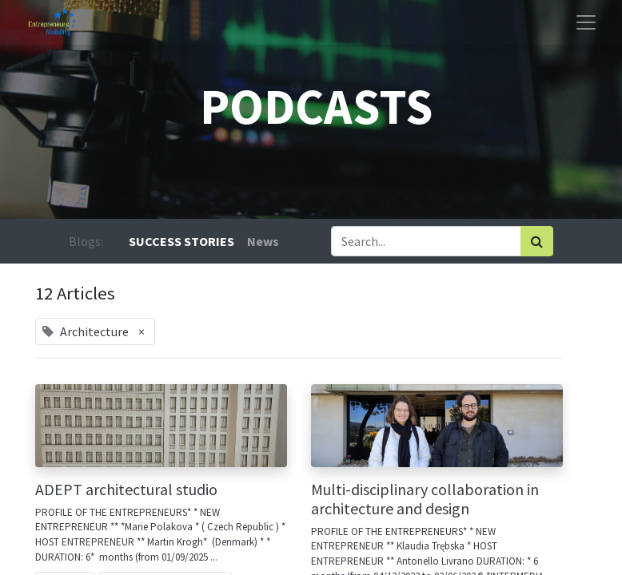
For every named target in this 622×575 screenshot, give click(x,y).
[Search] (536, 241)
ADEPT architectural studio (126, 489)
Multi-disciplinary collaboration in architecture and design (425, 499)
